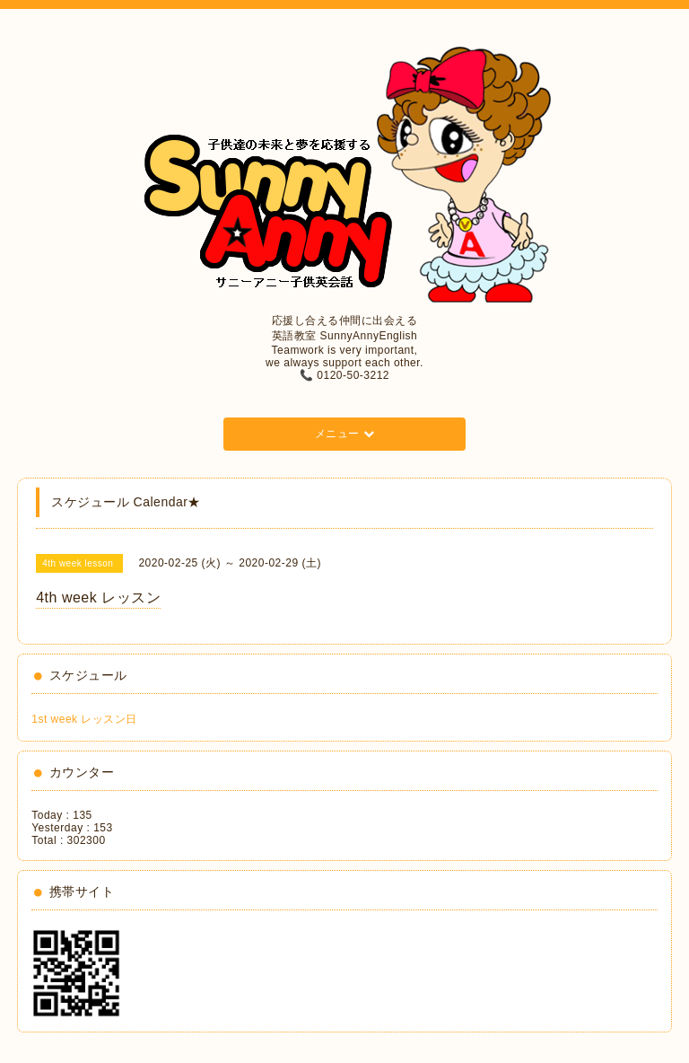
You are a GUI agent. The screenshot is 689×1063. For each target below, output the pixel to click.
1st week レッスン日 (84, 719)
